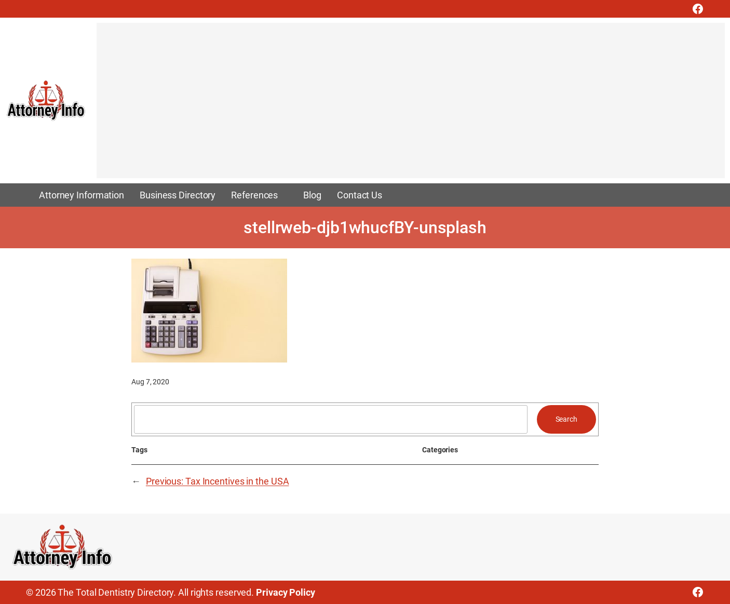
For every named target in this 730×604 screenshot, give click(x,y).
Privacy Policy (285, 592)
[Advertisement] (408, 105)
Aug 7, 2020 (150, 382)
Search (566, 419)
